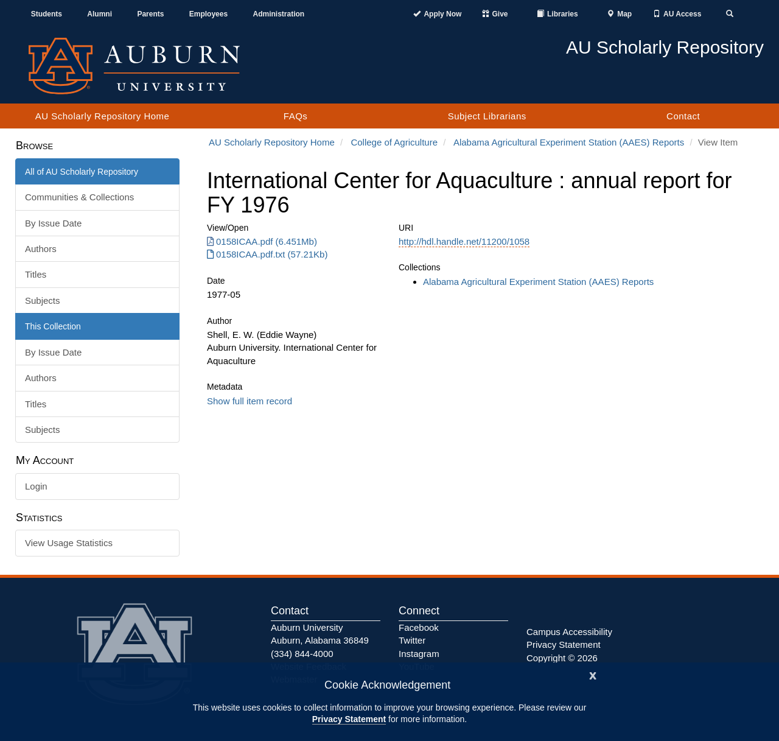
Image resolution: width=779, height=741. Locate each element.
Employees (208, 14)
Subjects (42, 300)
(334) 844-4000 (302, 653)
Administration (278, 14)
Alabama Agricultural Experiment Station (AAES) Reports (568, 142)
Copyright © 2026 (562, 658)
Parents (150, 14)
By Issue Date (53, 223)
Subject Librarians (487, 116)
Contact (683, 116)
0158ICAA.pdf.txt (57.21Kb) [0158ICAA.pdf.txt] (267, 254)
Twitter (412, 640)
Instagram (419, 653)
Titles (35, 274)
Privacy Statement (349, 719)
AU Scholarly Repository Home (102, 116)
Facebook (419, 627)
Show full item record (249, 401)
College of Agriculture (394, 142)
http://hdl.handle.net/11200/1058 (464, 241)
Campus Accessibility (569, 632)
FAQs (296, 116)
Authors (41, 249)
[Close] (592, 674)
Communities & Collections (79, 197)
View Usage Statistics (69, 543)
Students (46, 14)
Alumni (99, 14)
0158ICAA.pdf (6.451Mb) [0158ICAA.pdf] (262, 241)
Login (36, 486)
